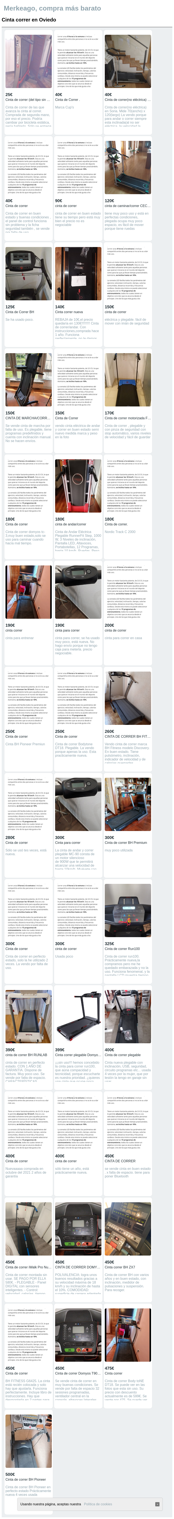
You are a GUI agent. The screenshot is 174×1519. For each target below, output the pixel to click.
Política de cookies (98, 1504)
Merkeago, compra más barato (52, 8)
